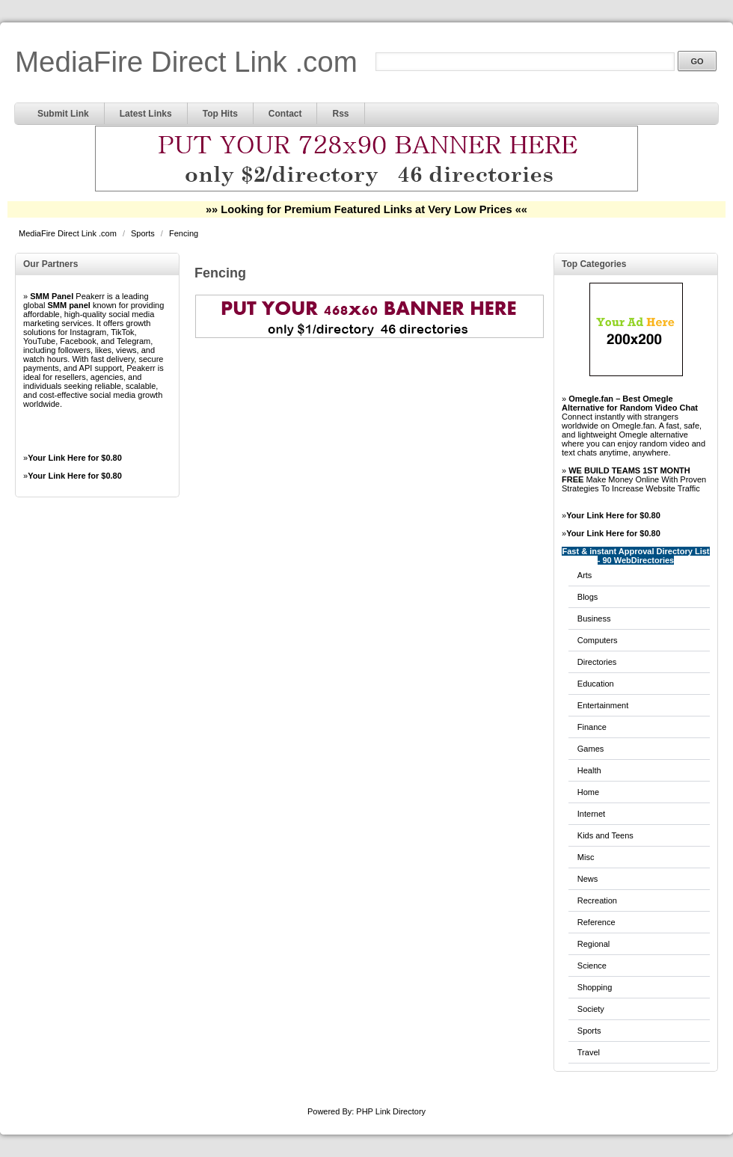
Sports (144, 233)
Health (589, 770)
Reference (596, 922)
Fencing (183, 233)
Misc (586, 857)
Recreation (597, 900)
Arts (584, 575)
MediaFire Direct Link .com (186, 62)
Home (588, 792)
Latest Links (146, 113)
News (587, 878)
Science (592, 965)
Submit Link (63, 113)
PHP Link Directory (391, 1111)
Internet (591, 813)
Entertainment (602, 705)
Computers (597, 640)
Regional (593, 943)
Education (595, 683)
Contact (285, 113)
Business (594, 618)
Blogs (587, 596)
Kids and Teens (605, 835)
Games (590, 748)
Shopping (595, 987)
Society (590, 1008)
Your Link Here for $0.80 (75, 457)
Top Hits (220, 113)
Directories (597, 661)
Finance (592, 726)
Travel (588, 1052)
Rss (340, 113)
